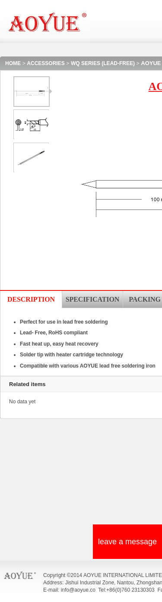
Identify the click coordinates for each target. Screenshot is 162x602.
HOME (13, 63)
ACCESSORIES (45, 63)
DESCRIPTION (31, 299)
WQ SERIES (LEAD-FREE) (103, 63)
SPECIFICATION (92, 299)
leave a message (127, 541)
